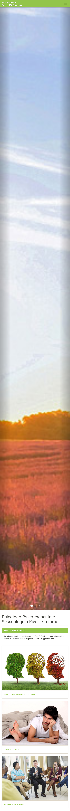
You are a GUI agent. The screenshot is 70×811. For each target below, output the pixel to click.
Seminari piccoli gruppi (14, 804)
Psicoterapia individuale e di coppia (19, 694)
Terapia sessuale (11, 749)
